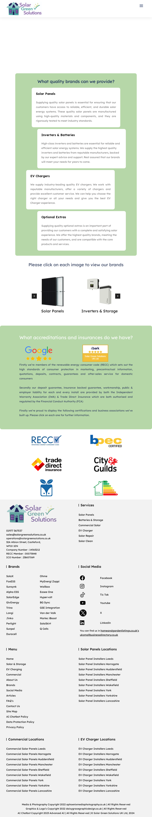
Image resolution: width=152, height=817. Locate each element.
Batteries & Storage (91, 520)
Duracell (11, 634)
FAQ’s (9, 701)
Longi (9, 613)
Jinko (9, 618)
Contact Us (13, 706)
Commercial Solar (90, 525)
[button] (142, 5)
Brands (10, 685)
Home (10, 659)
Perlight (11, 623)
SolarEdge (12, 597)
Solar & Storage (16, 664)
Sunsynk (11, 586)
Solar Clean (86, 541)
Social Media (14, 690)
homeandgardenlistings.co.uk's (120, 630)
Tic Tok (104, 594)
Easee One (46, 592)
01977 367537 (14, 530)
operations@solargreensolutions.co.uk (28, 538)
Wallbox (45, 586)
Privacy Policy (15, 727)
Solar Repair (86, 536)
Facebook (106, 578)
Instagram (106, 586)
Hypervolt (46, 597)
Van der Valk (48, 613)
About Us (11, 680)
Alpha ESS (12, 592)
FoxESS (10, 581)
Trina (9, 607)
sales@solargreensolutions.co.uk (26, 534)
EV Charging (14, 669)
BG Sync (45, 602)
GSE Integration (50, 607)
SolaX (9, 576)
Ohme (43, 576)
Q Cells (44, 629)
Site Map (11, 711)
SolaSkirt (45, 623)
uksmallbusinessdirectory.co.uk (99, 634)
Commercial (13, 674)
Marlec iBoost (48, 618)
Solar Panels (86, 514)
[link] (82, 577)
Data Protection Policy (20, 722)
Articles (11, 695)
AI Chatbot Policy (17, 716)
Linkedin (105, 622)
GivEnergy (12, 602)
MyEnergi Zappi (49, 581)
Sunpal (10, 629)
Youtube (105, 603)
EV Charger (86, 530)
